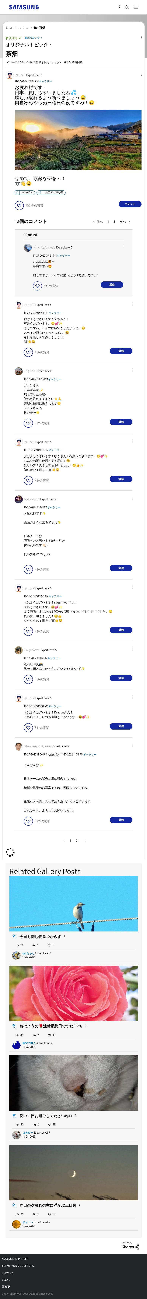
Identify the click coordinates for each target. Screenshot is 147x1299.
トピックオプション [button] (135, 37)
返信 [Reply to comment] (112, 284)
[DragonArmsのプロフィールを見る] (32, 650)
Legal (6, 1280)
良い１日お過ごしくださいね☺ (45, 1116)
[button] (135, 74)
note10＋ (27, 192)
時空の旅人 (29, 1043)
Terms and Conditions (18, 1266)
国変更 (6, 1286)
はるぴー (28, 1132)
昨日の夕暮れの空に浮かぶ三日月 (47, 1205)
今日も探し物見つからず (40, 936)
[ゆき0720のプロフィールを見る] (30, 371)
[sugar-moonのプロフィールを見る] (32, 499)
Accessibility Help (15, 1259)
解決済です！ (34, 38)
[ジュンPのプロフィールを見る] (20, 75)
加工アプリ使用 (54, 192)
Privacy (7, 1273)
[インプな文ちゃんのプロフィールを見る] (44, 247)
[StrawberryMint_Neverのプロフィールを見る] (38, 746)
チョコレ (28, 1222)
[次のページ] (124, 222)
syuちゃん (28, 953)
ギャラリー (45, 81)
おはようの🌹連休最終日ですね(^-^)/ (51, 1026)
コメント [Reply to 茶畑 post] (130, 204)
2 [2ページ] (114, 222)
